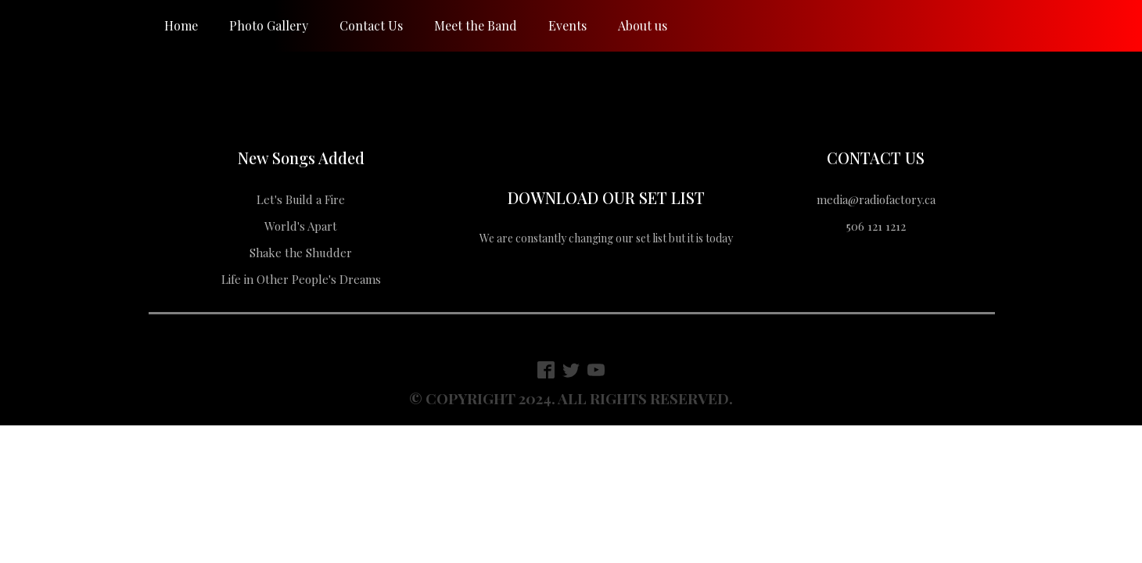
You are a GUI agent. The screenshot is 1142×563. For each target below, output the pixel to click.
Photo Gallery (268, 25)
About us (642, 25)
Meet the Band (475, 25)
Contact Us (371, 25)
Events (567, 25)
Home (181, 25)
